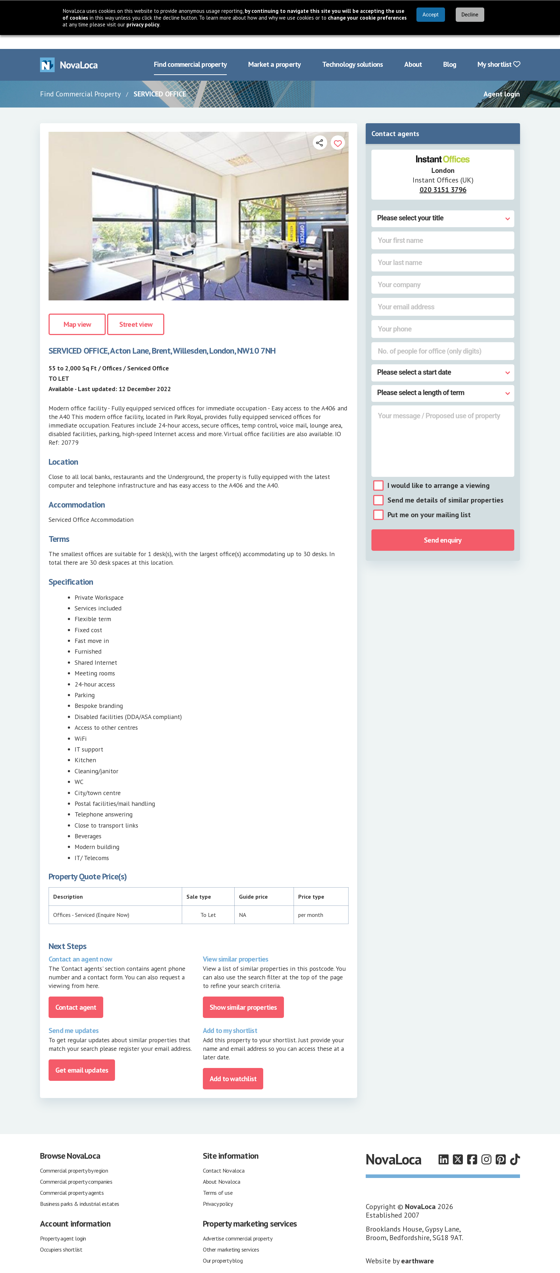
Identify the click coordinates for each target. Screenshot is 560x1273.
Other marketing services (231, 1235)
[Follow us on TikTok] (515, 1145)
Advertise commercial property (237, 1224)
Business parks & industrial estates (79, 1189)
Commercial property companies (76, 1167)
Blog (449, 50)
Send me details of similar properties (446, 486)
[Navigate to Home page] (69, 51)
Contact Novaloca (224, 1156)
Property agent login (63, 1224)
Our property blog (222, 1246)
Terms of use (217, 1178)
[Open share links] (320, 128)
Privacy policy (217, 1189)
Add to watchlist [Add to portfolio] (233, 1064)
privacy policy (142, 24)
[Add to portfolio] (338, 128)
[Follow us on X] (458, 1145)
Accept (430, 15)
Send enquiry (442, 526)
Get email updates (81, 1056)
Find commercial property (190, 50)
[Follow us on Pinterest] (501, 1145)
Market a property (274, 50)
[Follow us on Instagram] (486, 1145)
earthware (417, 1247)
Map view (77, 310)
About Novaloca (221, 1167)
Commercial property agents (72, 1178)
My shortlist (499, 50)
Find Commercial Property (80, 80)
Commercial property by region (74, 1156)
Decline (469, 15)
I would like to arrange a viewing (439, 472)
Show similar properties (243, 993)
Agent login (502, 80)
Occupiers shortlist (61, 1235)
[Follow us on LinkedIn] (444, 1145)
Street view (135, 310)
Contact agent (75, 993)
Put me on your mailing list (429, 501)
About (413, 50)
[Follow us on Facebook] (472, 1145)
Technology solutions (352, 50)
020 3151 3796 (443, 175)
